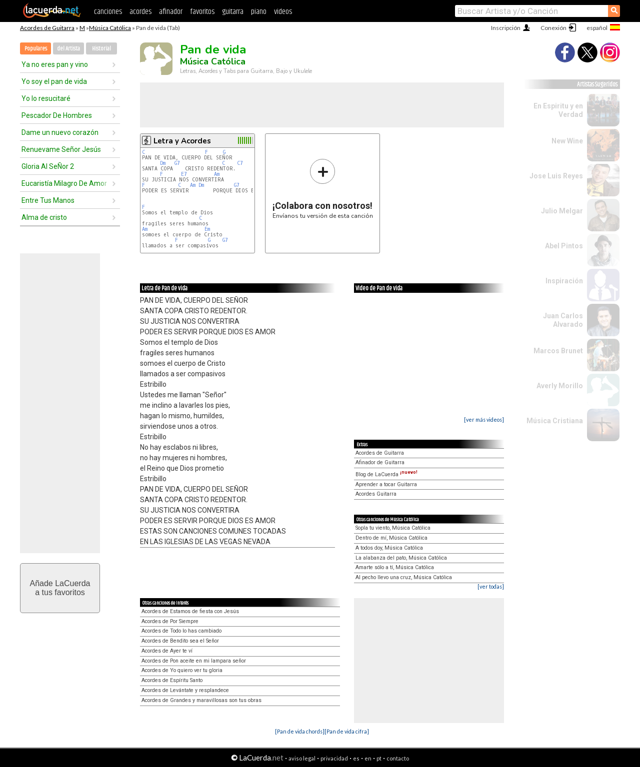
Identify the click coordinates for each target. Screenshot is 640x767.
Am (217, 174)
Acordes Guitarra (376, 494)
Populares (35, 48)
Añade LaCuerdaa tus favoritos (60, 588)
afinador (170, 11)
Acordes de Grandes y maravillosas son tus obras (202, 700)
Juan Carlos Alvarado (563, 320)
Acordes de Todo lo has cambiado (182, 631)
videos (283, 11)
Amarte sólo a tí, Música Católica (395, 567)
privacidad (334, 758)
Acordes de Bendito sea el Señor (180, 641)
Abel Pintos (564, 246)
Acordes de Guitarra (47, 27)
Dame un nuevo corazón (60, 132)
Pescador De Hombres (57, 115)
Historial (101, 48)
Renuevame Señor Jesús (61, 149)
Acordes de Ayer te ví (167, 651)
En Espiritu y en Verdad (558, 110)
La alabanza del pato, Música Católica (401, 558)
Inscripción (505, 27)
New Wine (567, 141)
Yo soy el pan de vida (54, 81)
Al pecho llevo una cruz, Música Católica (404, 577)
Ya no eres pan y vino (55, 64)
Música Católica (110, 27)
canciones (108, 11)
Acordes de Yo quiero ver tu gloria (182, 670)
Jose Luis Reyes (556, 176)
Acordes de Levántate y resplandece (185, 690)
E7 (184, 174)
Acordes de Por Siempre (170, 621)
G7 (177, 163)
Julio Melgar (562, 211)
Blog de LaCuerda (387, 474)
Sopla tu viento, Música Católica (393, 528)
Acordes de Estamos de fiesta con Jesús (190, 611)
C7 (240, 163)
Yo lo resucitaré (46, 98)
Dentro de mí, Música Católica (392, 538)
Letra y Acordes (182, 141)
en (368, 758)
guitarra (233, 11)
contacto (397, 758)
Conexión (553, 27)
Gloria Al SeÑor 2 (48, 166)
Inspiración (564, 281)
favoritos (202, 11)
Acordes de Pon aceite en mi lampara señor (194, 661)
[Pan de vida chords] (299, 731)
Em (207, 229)
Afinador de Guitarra (380, 462)
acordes (141, 11)
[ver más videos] (484, 419)
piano (258, 11)
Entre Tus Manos (48, 200)
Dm (163, 163)
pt (379, 758)
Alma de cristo (44, 217)
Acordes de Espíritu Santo (172, 680)
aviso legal (302, 758)
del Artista (68, 48)
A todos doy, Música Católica (389, 548)
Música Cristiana (554, 421)
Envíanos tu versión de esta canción (322, 188)
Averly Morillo (559, 386)
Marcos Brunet (558, 351)
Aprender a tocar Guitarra (386, 484)
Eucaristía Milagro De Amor (64, 183)
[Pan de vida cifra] (346, 731)
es (356, 758)
